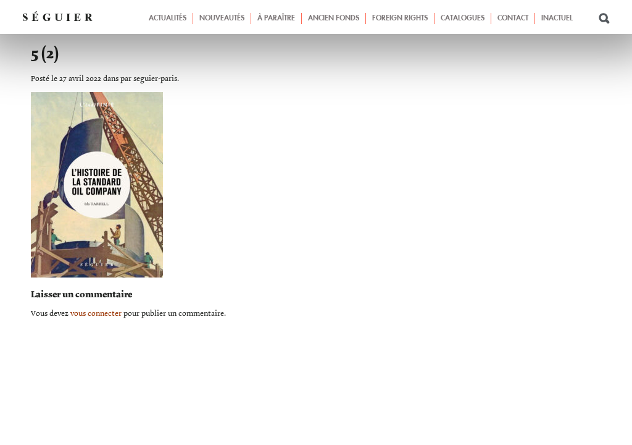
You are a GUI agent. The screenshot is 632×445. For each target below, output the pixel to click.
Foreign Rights (400, 18)
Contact (512, 18)
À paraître (276, 18)
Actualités (167, 18)
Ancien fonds (333, 18)
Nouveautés (221, 18)
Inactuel (557, 18)
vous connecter (96, 314)
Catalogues (462, 18)
